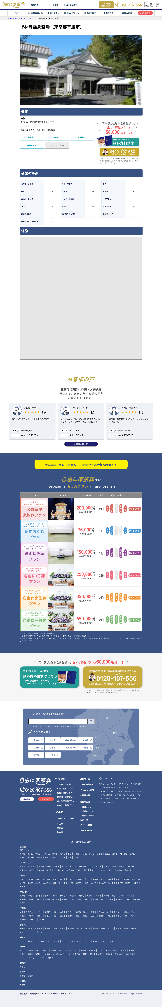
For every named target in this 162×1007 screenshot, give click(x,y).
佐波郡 (39, 932)
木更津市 (23, 916)
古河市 (108, 950)
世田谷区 (123, 853)
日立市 (22, 957)
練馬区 (55, 857)
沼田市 (126, 928)
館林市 (103, 928)
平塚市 (87, 899)
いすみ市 (38, 912)
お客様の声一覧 (81, 444)
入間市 (37, 879)
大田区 (55, 853)
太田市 (55, 928)
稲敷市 (37, 950)
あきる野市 (32, 866)
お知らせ (35, 4)
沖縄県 (23, 981)
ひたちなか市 (33, 957)
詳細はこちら (135, 509)
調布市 (121, 866)
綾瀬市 (55, 895)
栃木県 (23, 937)
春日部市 (46, 879)
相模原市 (23, 899)
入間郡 (30, 879)
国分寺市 (82, 866)
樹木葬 (60, 832)
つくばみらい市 (58, 954)
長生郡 (70, 916)
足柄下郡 (38, 895)
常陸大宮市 (130, 954)
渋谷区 (91, 853)
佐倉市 (39, 916)
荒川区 (30, 853)
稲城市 (41, 866)
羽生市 (85, 883)
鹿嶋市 (61, 950)
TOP (17, 13)
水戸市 (43, 957)
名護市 (22, 985)
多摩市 (114, 866)
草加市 (45, 883)
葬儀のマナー (88, 815)
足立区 (22, 853)
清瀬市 (56, 866)
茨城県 (23, 946)
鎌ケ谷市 (109, 912)
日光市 (87, 941)
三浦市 (110, 899)
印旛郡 (78, 912)
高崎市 (95, 928)
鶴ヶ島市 (61, 883)
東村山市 (61, 870)
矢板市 (110, 941)
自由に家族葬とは (35, 13)
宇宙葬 (60, 823)
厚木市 (47, 895)
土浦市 (69, 954)
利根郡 (110, 928)
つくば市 (46, 954)
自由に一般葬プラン (34, 620)
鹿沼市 (56, 941)
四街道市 (42, 919)
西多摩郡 (130, 866)
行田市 (87, 879)
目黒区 (76, 857)
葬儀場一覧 (85, 778)
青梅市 (49, 866)
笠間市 (53, 950)
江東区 (76, 853)
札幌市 (22, 967)
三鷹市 (109, 870)
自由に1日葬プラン (34, 575)
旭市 (21, 912)
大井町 (89, 895)
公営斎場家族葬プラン (34, 509)
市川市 (55, 912)
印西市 (70, 912)
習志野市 (102, 916)
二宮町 (72, 899)
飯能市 (93, 883)
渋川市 (87, 928)
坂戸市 (22, 883)
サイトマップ (66, 993)
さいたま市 (135, 879)
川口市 (62, 879)
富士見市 (119, 883)
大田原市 (40, 941)
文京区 (62, 857)
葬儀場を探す (90, 13)
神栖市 (83, 950)
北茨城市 (91, 950)
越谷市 (118, 879)
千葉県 (23, 908)
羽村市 (41, 870)
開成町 (106, 895)
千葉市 (55, 916)
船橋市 (126, 916)
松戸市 (133, 916)
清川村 (129, 895)
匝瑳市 (47, 916)
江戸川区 (46, 853)
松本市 (22, 976)
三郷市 (127, 883)
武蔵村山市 (128, 870)
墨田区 (115, 853)
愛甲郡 (30, 895)
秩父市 (53, 883)
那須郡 (79, 941)
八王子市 (32, 870)
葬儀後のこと (88, 811)
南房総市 (23, 919)
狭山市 (30, 883)
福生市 (86, 870)
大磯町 (81, 895)
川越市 (70, 879)
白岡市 (37, 883)
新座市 (78, 883)
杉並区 (107, 853)
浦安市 (85, 912)
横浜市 (22, 903)
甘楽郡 (62, 928)
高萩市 (30, 954)
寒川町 (39, 899)
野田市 (118, 916)
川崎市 (121, 895)
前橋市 (22, 932)
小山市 (49, 941)
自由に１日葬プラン (66, 796)
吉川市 (22, 886)
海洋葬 (60, 827)
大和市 (127, 899)
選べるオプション (72, 13)
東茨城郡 (109, 954)
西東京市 (23, 870)
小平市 (91, 866)
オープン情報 (86, 830)
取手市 (77, 954)
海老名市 (73, 895)
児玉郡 (126, 879)
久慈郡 (100, 950)
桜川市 (115, 950)
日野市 (79, 870)
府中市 (94, 870)
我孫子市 (29, 912)
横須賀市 (136, 899)
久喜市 (95, 879)
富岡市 (118, 928)
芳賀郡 (95, 941)
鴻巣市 (110, 879)
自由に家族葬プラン (34, 597)
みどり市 (31, 932)
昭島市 (22, 866)
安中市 (30, 928)
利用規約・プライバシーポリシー (44, 993)
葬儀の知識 (127, 13)
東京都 (23, 846)
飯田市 (30, 976)
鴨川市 (118, 912)
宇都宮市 (31, 941)
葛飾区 (62, 853)
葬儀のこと (87, 807)
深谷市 (110, 883)
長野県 (23, 971)
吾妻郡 (22, 928)
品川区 (84, 853)
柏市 (133, 912)
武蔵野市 (118, 870)
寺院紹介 (59, 811)
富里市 (85, 916)
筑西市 (37, 954)
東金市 (78, 916)
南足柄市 (119, 899)
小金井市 (73, 866)
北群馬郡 (71, 928)
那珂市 (85, 954)
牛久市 (45, 950)
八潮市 (135, 883)
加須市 (55, 879)
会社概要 (23, 993)
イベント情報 (52, 4)
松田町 (103, 899)
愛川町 (22, 895)
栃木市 (72, 941)
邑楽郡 (47, 928)
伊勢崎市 (38, 928)
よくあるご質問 (70, 4)
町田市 (102, 870)
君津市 (31, 916)
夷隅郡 (47, 912)
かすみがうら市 (72, 950)
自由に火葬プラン (34, 553)
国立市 (64, 866)
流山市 (93, 916)
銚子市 (62, 916)
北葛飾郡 (79, 879)
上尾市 (22, 879)
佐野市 (64, 941)
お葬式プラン (53, 13)
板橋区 (37, 853)
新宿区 (99, 853)
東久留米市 (50, 870)
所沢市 (70, 883)
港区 (69, 857)
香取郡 (93, 912)
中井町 (64, 899)
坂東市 (100, 954)
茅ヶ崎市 (55, 899)
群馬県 (23, 924)
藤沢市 (95, 899)
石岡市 (22, 950)
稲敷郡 (30, 950)
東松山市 (102, 883)
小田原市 (97, 895)
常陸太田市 (119, 954)
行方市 (92, 954)
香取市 (101, 912)
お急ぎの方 (145, 13)
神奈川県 (24, 891)
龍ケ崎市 (51, 957)
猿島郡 (123, 950)
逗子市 (47, 899)
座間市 (31, 899)
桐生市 (79, 928)
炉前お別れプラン (34, 531)
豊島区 (39, 857)
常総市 (22, 954)
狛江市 (98, 866)
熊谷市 (103, 879)
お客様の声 (109, 13)
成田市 (110, 916)
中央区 (22, 857)
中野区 (47, 857)
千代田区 (31, 857)
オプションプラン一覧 (65, 818)
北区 (69, 853)
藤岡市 (133, 928)
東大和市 (70, 870)
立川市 (106, 866)
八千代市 (32, 919)
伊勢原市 (63, 895)
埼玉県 (23, 875)
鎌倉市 (114, 895)
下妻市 (131, 950)
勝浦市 (126, 912)
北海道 (23, 962)
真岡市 (103, 941)
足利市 (22, 941)
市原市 (62, 912)
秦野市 (79, 899)
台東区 (132, 853)
